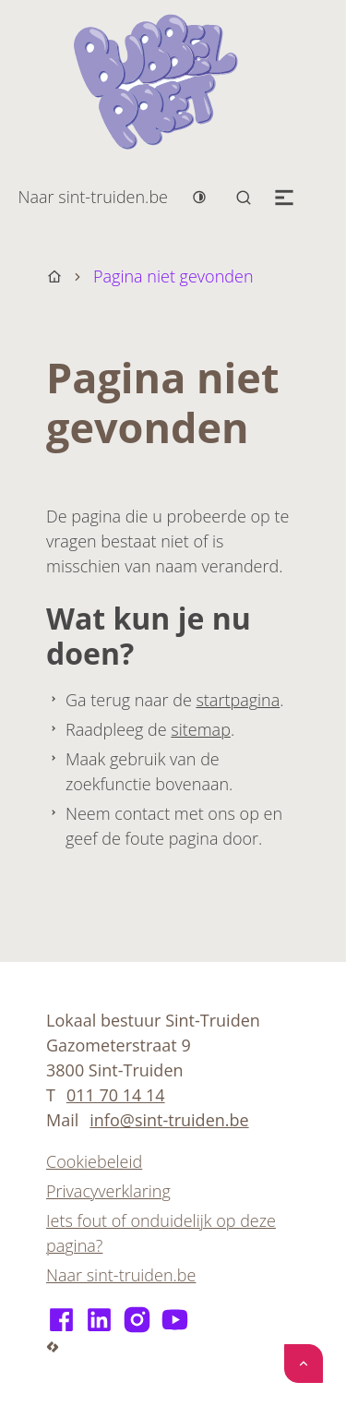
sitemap (201, 729)
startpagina (238, 700)
